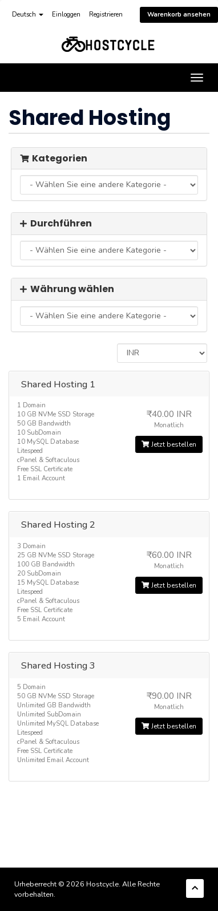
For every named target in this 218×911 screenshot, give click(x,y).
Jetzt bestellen (169, 444)
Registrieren (106, 14)
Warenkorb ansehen (179, 14)
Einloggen (66, 14)
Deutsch (27, 14)
